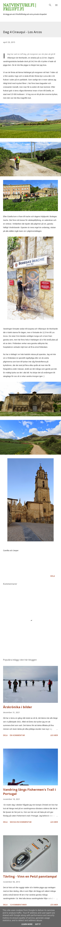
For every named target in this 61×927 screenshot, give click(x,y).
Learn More (26, 924)
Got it (38, 924)
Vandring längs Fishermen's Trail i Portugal (29, 791)
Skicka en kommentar (21, 822)
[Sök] (50, 4)
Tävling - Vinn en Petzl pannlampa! (30, 876)
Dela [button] (52, 576)
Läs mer (54, 735)
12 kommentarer (18, 904)
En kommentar (17, 735)
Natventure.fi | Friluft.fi (19, 7)
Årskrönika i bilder (17, 707)
